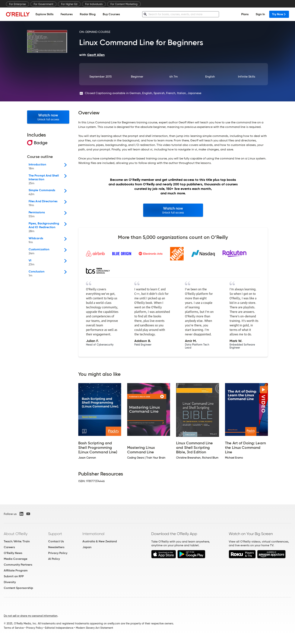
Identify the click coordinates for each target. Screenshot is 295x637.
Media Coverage (15, 559)
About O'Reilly (15, 533)
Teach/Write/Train (17, 541)
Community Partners (18, 565)
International (93, 533)
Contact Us (56, 541)
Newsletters (56, 547)
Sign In (260, 14)
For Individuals (94, 4)
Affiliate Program (16, 570)
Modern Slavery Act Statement (94, 627)
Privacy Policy (57, 553)
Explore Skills (44, 14)
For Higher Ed (69, 4)
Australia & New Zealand (99, 541)
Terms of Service (14, 627)
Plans (245, 14)
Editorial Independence (59, 627)
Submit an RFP (14, 576)
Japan (86, 547)
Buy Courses (111, 14)
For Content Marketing (124, 4)
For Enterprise (17, 4)
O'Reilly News (13, 553)
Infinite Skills (246, 76)
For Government (43, 4)
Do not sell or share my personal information (30, 615)
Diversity (10, 582)
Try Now (279, 14)
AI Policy (54, 559)
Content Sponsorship (18, 588)
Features (67, 14)
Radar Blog (88, 14)
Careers (9, 547)
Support (55, 533)
